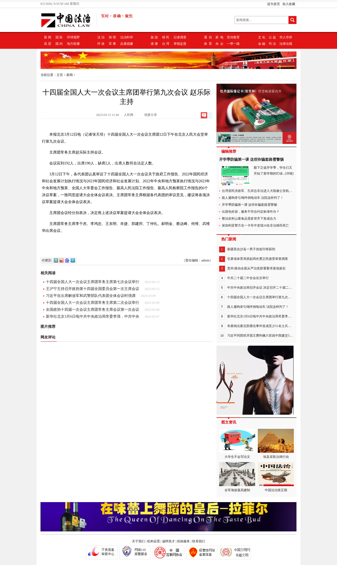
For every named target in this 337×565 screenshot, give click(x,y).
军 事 (112, 44)
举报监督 (180, 44)
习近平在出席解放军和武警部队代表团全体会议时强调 (90, 296)
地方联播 (73, 44)
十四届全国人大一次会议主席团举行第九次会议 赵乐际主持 (269, 297)
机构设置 (153, 541)
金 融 (261, 44)
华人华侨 (285, 37)
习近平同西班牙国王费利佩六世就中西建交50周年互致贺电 (268, 335)
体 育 (208, 44)
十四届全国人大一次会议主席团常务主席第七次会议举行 (92, 282)
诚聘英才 (168, 541)
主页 (60, 75)
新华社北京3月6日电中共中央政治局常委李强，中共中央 (92, 316)
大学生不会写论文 (237, 444)
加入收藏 (288, 4)
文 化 (261, 37)
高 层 (47, 44)
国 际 (59, 37)
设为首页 (273, 4)
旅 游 (154, 37)
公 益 (272, 37)
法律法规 (285, 44)
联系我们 (198, 541)
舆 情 (112, 37)
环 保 (101, 44)
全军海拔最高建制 (237, 477)
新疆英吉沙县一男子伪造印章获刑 (251, 249)
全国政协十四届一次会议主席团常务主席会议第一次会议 (92, 310)
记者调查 (180, 37)
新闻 (69, 75)
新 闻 (47, 37)
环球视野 (73, 37)
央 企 (219, 44)
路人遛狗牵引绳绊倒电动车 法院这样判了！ (252, 198)
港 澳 (154, 44)
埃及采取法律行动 (276, 444)
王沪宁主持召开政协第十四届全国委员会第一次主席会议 (92, 289)
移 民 (165, 37)
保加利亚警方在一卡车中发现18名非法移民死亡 (255, 225)
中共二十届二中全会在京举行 (248, 278)
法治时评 (126, 37)
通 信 (208, 37)
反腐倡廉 (126, 44)
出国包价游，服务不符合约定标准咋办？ (250, 211)
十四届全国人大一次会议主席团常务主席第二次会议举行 (92, 303)
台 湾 (165, 44)
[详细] (289, 173)
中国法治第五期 (276, 477)
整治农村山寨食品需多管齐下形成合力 (249, 218)
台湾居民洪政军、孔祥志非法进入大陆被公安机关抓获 (260, 191)
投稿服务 (183, 541)
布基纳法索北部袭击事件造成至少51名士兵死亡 (260, 326)
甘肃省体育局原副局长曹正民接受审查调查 (257, 259)
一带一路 (233, 44)
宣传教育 (233, 37)
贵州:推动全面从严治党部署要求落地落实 (256, 268)
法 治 (101, 37)
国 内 (59, 44)
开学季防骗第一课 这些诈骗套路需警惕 (251, 160)
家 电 (219, 37)
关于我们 (138, 541)
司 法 (272, 44)
